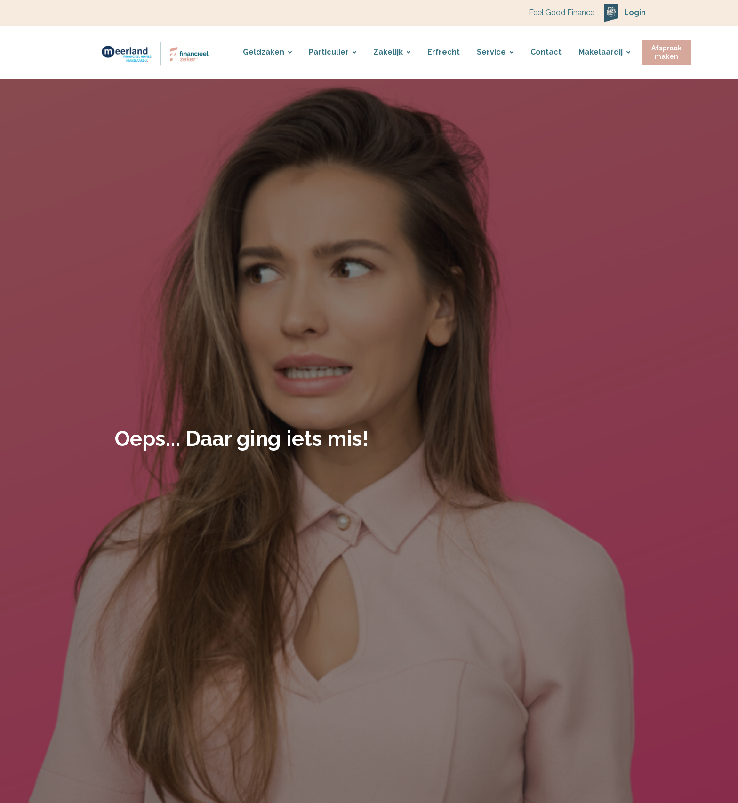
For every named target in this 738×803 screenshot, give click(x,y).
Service (495, 52)
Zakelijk (391, 52)
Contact (546, 52)
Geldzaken (267, 52)
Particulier (332, 52)
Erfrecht (443, 52)
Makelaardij (604, 52)
